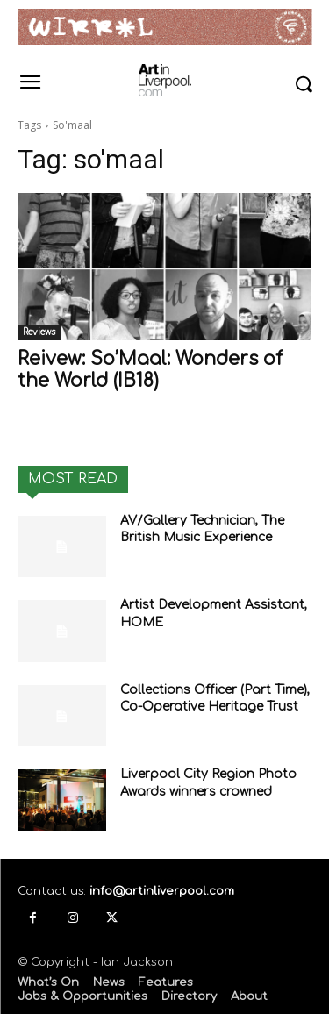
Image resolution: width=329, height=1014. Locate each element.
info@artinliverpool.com (161, 891)
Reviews (39, 332)
